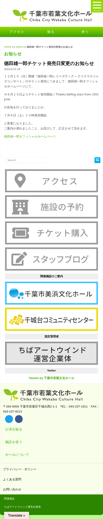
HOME (7, 46)
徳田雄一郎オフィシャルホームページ (30, 136)
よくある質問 (12, 479)
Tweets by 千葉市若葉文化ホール (51, 378)
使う (85, 32)
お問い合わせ (12, 489)
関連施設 (9, 498)
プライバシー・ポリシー (20, 469)
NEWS (19, 46)
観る (51, 32)
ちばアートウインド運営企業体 (22, 506)
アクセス (17, 32)
